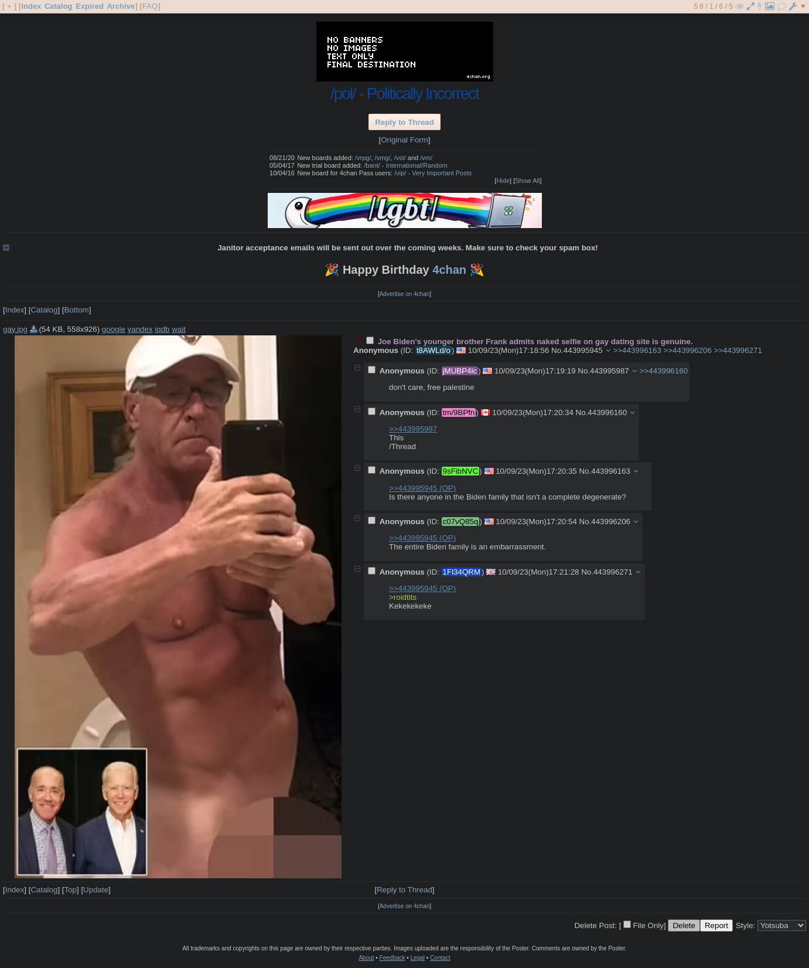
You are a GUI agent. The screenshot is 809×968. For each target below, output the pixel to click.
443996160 (607, 412)
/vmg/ (383, 157)
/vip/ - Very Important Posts (433, 172)
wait (179, 329)
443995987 (609, 370)
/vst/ (400, 157)
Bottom (76, 309)
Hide (503, 180)
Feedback (392, 958)
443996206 (610, 521)
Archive (121, 6)
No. (557, 350)
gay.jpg (15, 329)
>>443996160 (664, 370)
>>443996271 (738, 350)
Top (70, 889)
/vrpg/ (363, 157)
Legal (418, 958)
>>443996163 (637, 350)
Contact (440, 958)
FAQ (150, 6)
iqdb (162, 329)
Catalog (59, 6)
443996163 (610, 471)
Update (95, 889)
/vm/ (426, 157)
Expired (90, 6)
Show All (527, 180)
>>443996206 (688, 350)
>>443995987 (413, 428)
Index (31, 6)
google (113, 329)
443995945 (583, 350)
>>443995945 (422, 488)
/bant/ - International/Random (405, 165)
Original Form (404, 139)
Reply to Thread (404, 122)
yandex (140, 329)
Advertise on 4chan (405, 294)
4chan (449, 269)
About (366, 958)
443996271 (613, 572)
